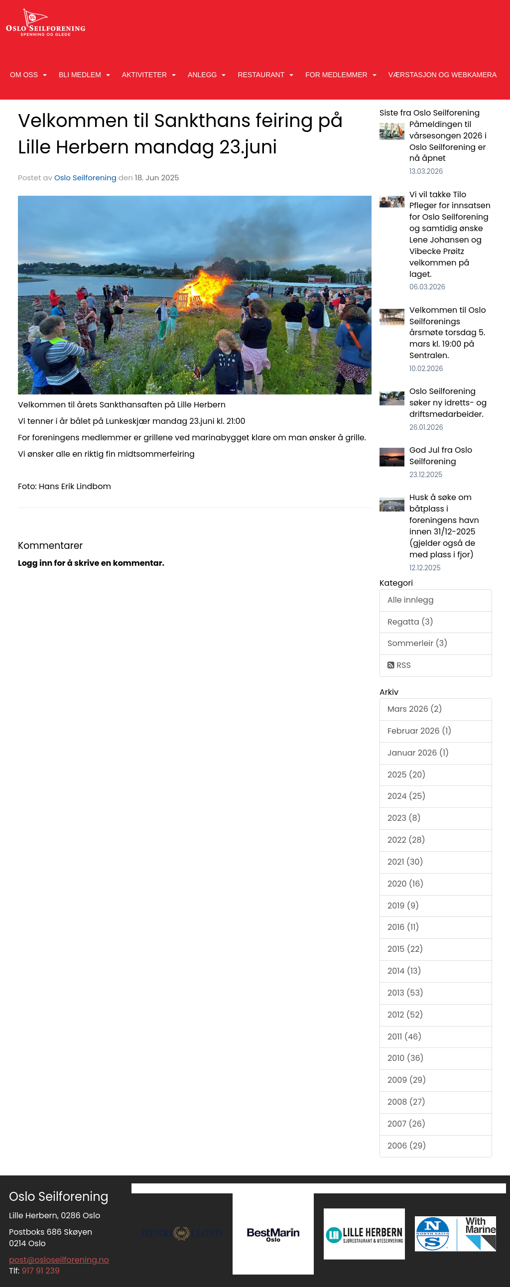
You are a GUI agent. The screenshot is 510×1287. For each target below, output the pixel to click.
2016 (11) (403, 927)
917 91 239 (41, 1271)
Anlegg (207, 75)
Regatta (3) (410, 622)
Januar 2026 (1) (418, 753)
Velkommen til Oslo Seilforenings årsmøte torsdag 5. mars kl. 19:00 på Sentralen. (447, 332)
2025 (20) (406, 774)
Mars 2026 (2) (414, 709)
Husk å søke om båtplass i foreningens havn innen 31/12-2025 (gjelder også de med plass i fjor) (444, 526)
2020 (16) (405, 884)
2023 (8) (404, 818)
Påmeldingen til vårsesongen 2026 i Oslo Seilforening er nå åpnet (448, 141)
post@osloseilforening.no (59, 1260)
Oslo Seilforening (85, 177)
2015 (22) (405, 949)
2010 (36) (405, 1058)
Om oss (28, 75)
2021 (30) (405, 862)
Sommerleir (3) (417, 643)
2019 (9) (403, 905)
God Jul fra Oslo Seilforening (440, 455)
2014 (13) (404, 971)
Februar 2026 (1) (419, 731)
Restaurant (265, 75)
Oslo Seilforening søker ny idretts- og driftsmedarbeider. (448, 403)
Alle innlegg (410, 600)
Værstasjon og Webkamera (442, 75)
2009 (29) (406, 1080)
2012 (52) (405, 1015)
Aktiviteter (149, 75)
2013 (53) (405, 993)
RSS (399, 665)
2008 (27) (406, 1102)
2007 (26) (406, 1124)
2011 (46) (404, 1036)
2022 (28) (406, 840)
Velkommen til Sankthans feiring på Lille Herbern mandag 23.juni (180, 134)
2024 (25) (406, 796)
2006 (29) (406, 1146)
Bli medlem (84, 75)
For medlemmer (340, 75)
